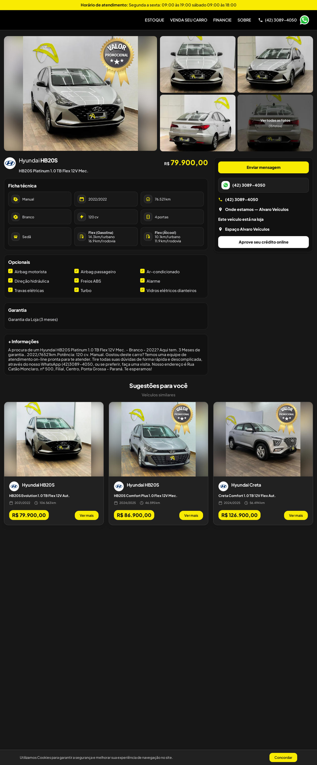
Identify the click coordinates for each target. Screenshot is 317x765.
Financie (222, 19)
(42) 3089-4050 (238, 199)
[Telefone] (277, 20)
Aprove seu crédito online (264, 242)
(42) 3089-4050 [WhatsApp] (243, 185)
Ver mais (87, 515)
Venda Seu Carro (188, 19)
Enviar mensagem (264, 167)
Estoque (154, 19)
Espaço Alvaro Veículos (243, 229)
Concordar (283, 757)
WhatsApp (304, 20)
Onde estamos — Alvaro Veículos (253, 209)
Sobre (244, 19)
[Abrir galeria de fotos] (80, 93)
